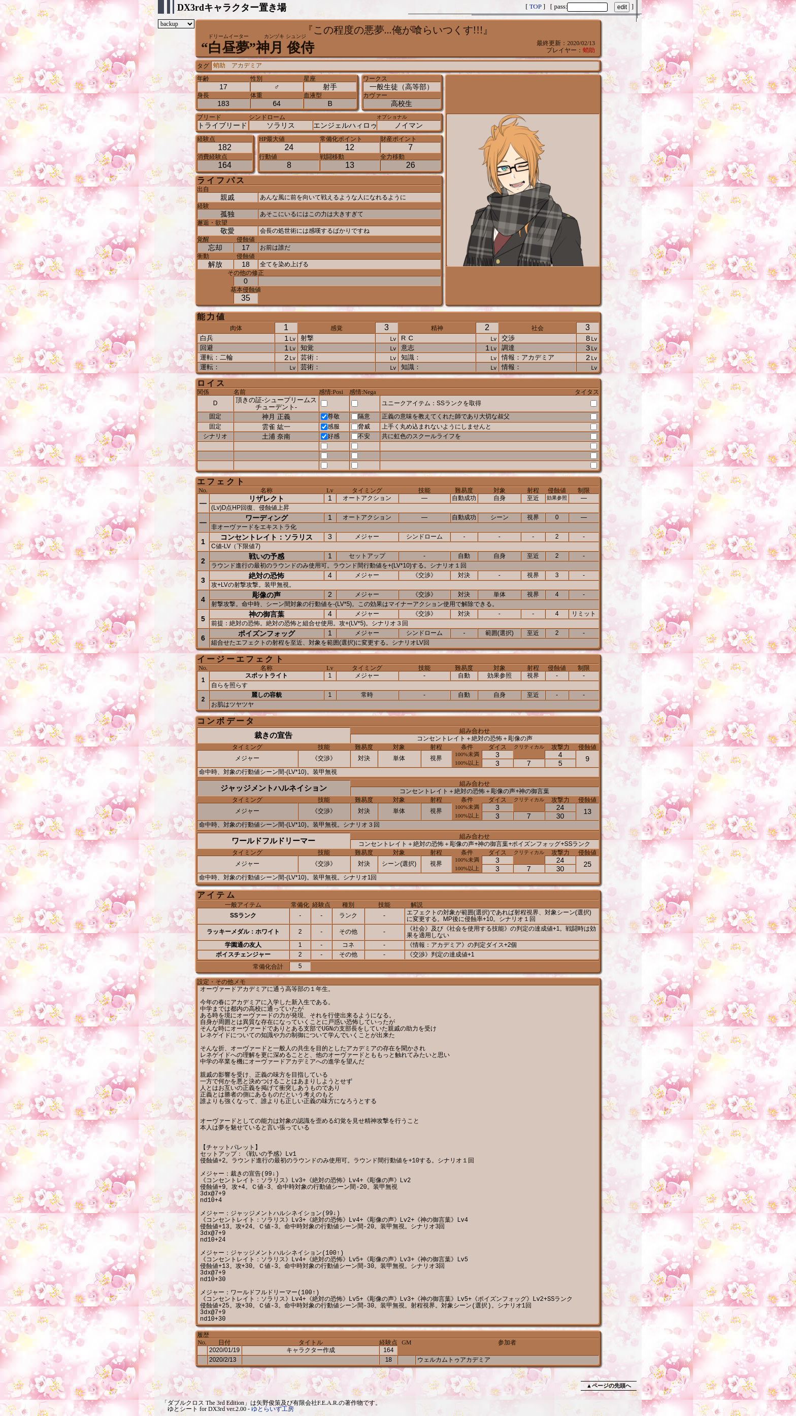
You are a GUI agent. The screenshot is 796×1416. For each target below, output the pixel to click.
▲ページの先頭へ (608, 1386)
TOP (535, 6)
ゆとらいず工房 (272, 1408)
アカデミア (246, 65)
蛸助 (589, 50)
